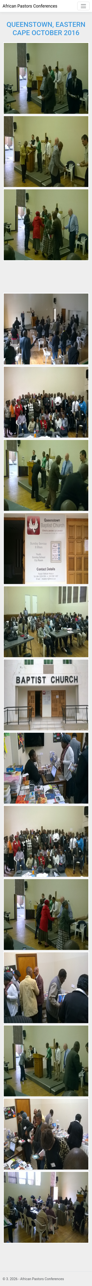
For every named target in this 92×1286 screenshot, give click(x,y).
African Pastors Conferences (30, 6)
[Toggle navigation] (83, 6)
